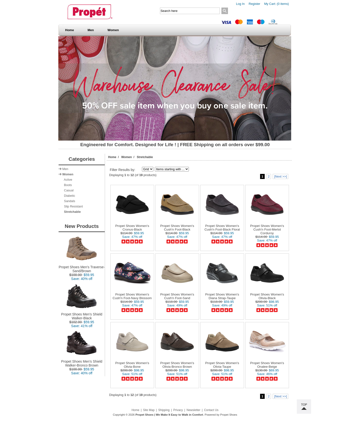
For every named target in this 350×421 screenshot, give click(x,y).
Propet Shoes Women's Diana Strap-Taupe (222, 296)
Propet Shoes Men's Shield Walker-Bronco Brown (81, 361)
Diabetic (68, 195)
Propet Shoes (228, 414)
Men (92, 30)
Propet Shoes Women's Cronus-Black (132, 227)
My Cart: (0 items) (276, 4)
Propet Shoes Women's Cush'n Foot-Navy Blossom (132, 296)
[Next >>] (280, 176)
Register (254, 4)
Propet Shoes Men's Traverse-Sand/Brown (82, 267)
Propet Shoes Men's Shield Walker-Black (81, 314)
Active (67, 179)
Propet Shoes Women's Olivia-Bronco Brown (177, 364)
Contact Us (211, 410)
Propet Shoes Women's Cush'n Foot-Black (177, 227)
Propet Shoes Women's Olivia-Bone (132, 364)
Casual (67, 190)
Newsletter (194, 410)
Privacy (178, 410)
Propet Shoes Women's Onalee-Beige (267, 364)
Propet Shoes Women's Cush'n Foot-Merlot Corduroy (267, 229)
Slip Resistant (72, 206)
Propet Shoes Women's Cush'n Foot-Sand (177, 296)
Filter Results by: (122, 170)
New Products (82, 226)
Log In (240, 4)
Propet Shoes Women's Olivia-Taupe (222, 364)
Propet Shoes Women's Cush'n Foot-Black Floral (222, 227)
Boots (67, 185)
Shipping (164, 410)
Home (69, 30)
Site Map (148, 410)
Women (114, 30)
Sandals (68, 201)
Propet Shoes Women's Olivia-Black (267, 296)
